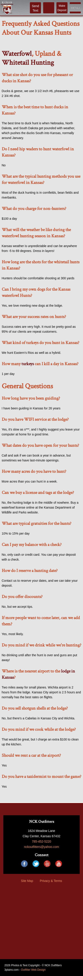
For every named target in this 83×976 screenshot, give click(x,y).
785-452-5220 (41, 841)
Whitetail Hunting (28, 62)
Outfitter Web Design (33, 969)
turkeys (27, 364)
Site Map (27, 881)
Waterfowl (17, 53)
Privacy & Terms (51, 881)
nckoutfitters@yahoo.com (41, 847)
